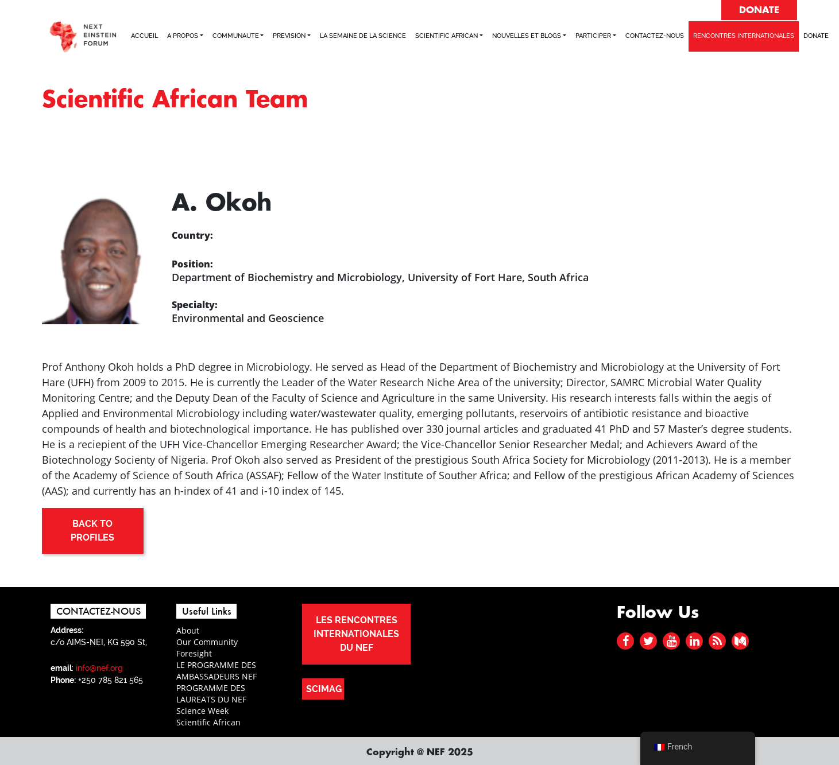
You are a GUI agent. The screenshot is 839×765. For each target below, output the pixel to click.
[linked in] (694, 640)
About (187, 630)
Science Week (202, 710)
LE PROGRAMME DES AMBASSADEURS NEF (216, 670)
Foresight (194, 653)
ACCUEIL (144, 36)
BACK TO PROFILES (92, 530)
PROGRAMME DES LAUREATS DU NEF (211, 693)
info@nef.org (99, 668)
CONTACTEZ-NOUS (654, 36)
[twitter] (648, 640)
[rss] (717, 640)
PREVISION (289, 36)
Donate (816, 36)
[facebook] (626, 640)
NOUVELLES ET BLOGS (526, 36)
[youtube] (671, 640)
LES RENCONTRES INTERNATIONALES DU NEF (356, 634)
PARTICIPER (593, 36)
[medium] (740, 640)
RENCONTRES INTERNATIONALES (743, 36)
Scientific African (208, 722)
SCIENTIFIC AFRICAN (446, 36)
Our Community (207, 641)
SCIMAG (324, 689)
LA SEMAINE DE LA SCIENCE (363, 36)
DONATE (759, 10)
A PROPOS (182, 36)
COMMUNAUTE (235, 36)
